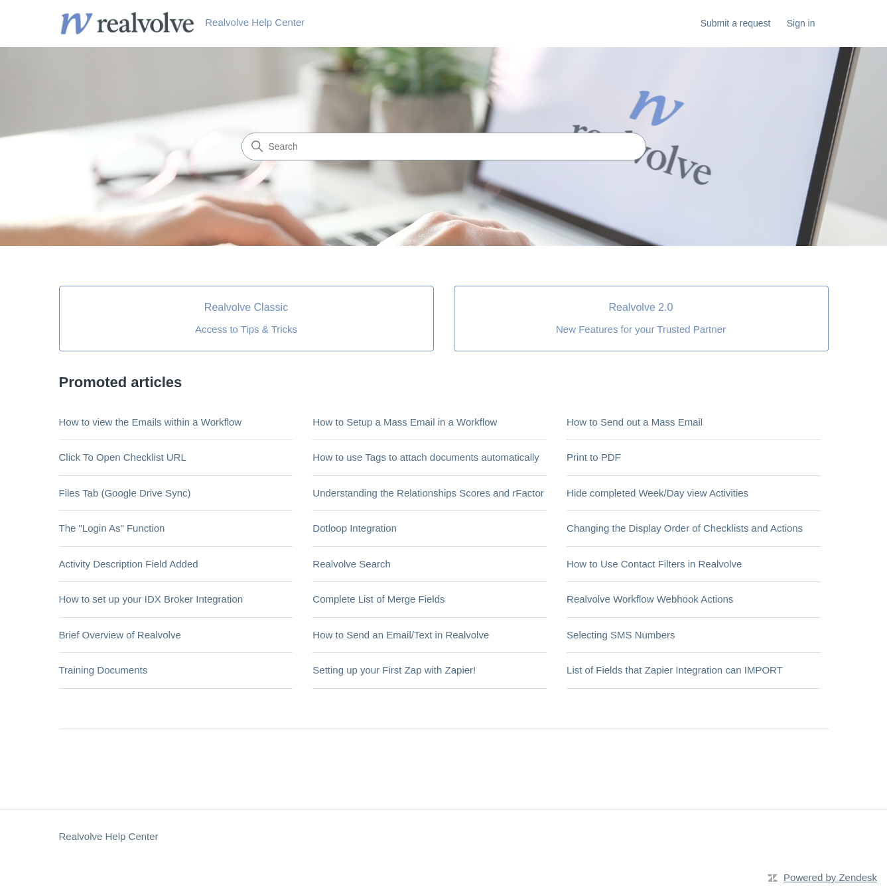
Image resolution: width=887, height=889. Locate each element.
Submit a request (736, 23)
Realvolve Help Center (109, 836)
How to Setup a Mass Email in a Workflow (404, 422)
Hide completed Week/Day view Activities (657, 493)
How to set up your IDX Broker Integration (151, 599)
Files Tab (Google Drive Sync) (125, 493)
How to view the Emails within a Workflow (150, 422)
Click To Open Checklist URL (122, 457)
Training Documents (103, 670)
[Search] (444, 146)
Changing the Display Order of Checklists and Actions (685, 528)
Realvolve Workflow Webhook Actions (650, 599)
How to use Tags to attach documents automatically (425, 457)
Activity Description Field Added (128, 563)
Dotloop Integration (354, 528)
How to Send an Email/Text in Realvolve (400, 634)
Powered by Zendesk (830, 877)
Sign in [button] (801, 23)
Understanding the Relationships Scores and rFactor (428, 493)
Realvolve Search (351, 563)
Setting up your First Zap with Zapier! (394, 670)
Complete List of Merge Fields (378, 599)
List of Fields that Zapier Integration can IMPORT (675, 670)
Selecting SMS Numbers (621, 634)
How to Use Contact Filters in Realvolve (654, 563)
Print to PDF (594, 457)
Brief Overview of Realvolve (120, 634)
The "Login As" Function (112, 528)
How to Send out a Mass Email (635, 422)
